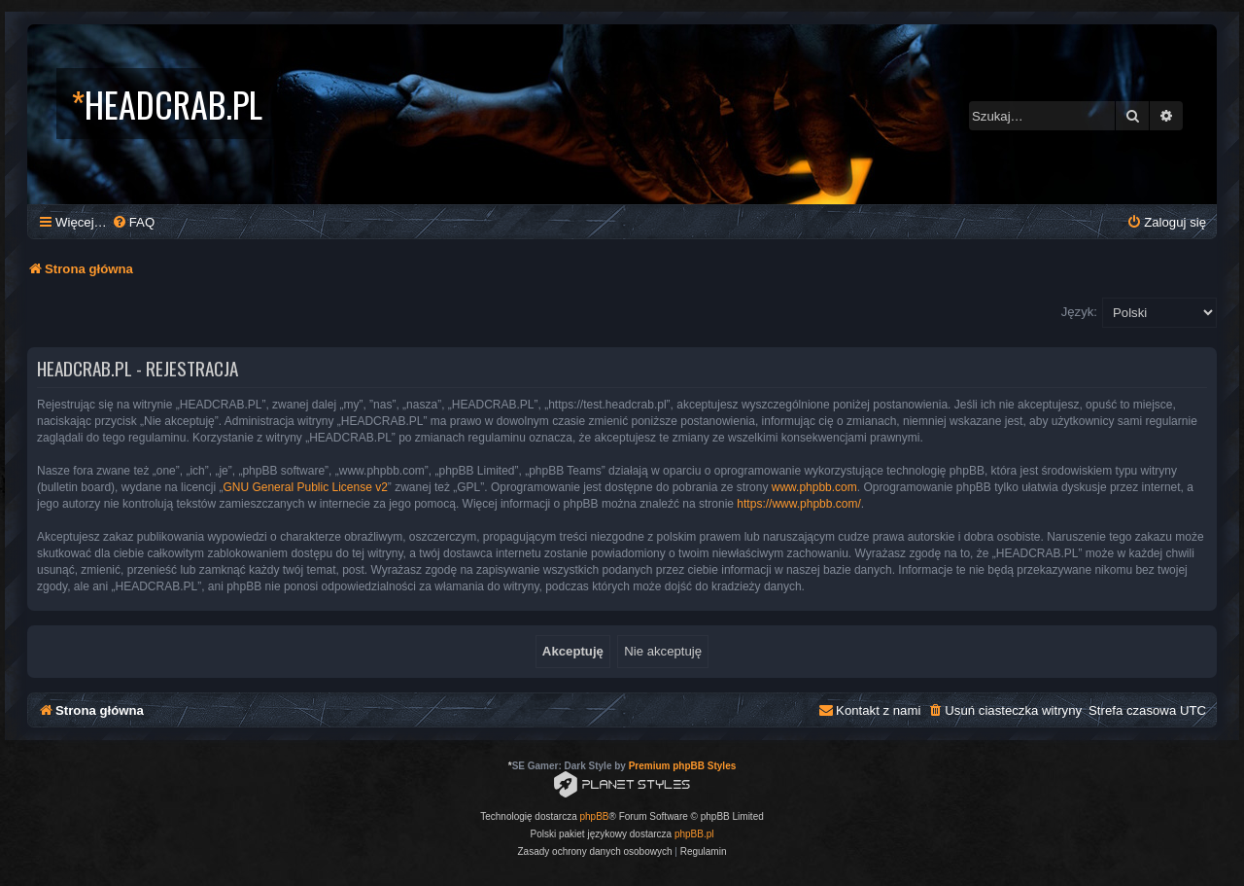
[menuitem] (133, 222)
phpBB (594, 816)
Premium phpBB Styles (683, 766)
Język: (1079, 311)
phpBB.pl (694, 834)
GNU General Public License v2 (305, 487)
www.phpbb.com (814, 487)
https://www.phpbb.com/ (798, 504)
